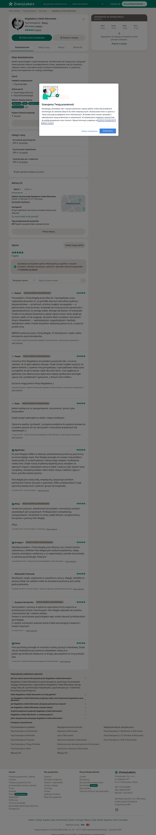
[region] (78, 110)
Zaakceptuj (108, 131)
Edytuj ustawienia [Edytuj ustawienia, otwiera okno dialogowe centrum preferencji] (89, 131)
